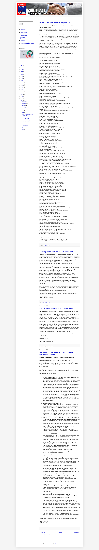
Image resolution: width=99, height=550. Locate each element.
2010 (22, 91)
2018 (22, 76)
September (24, 107)
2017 (22, 78)
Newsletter (42, 16)
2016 (22, 80)
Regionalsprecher (24, 30)
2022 (22, 69)
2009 (22, 93)
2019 (22, 74)
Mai (23, 127)
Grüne (44, 346)
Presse (49, 245)
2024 (22, 65)
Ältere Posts (76, 532)
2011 (22, 89)
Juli (23, 110)
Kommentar (45, 245)
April (23, 129)
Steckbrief (22, 34)
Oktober (23, 105)
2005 (22, 98)
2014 (22, 83)
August (23, 109)
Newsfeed (57, 16)
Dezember (24, 101)
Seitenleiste (22, 27)
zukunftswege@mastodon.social (27, 43)
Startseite (60, 532)
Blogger (55, 543)
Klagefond (22, 40)
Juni (23, 112)
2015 (22, 82)
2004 (22, 100)
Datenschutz (27, 16)
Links (21, 45)
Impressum (35, 16)
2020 (22, 73)
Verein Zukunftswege (24, 41)
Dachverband (23, 29)
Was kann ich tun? (24, 38)
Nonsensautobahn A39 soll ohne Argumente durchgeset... (27, 124)
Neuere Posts (42, 532)
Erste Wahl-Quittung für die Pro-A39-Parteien (56, 308)
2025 (22, 64)
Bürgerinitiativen (23, 32)
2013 (22, 85)
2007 (22, 94)
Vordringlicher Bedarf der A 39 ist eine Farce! (56, 252)
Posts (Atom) (47, 534)
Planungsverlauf (23, 35)
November (24, 103)
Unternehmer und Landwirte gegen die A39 (55, 23)
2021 (22, 71)
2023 (22, 67)
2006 (22, 96)
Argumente (50, 16)
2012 (22, 87)
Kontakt (20, 16)
